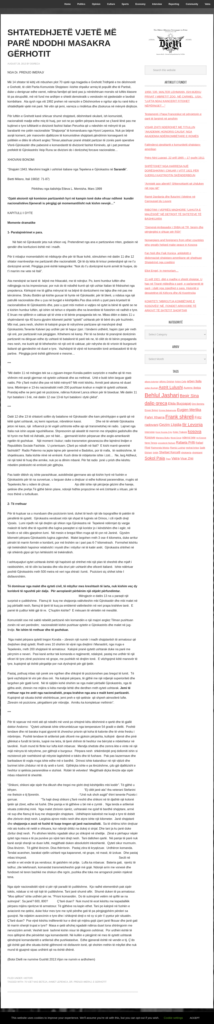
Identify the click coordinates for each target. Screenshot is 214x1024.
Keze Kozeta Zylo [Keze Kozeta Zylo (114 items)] (163, 432)
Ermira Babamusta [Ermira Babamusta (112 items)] (167, 410)
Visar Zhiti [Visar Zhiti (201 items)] (186, 458)
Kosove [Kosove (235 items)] (150, 437)
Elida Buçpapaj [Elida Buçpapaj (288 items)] (179, 403)
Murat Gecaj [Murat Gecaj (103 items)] (176, 438)
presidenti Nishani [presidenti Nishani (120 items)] (166, 443)
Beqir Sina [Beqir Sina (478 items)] (189, 395)
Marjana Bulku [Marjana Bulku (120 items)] (163, 437)
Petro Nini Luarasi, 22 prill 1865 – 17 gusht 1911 (174, 157)
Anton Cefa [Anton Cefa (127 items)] (180, 381)
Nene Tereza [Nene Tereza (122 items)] (151, 443)
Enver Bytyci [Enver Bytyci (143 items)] (151, 410)
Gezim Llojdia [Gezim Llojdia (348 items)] (170, 425)
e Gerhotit (99, 982)
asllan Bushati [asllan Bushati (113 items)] (151, 388)
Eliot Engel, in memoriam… (162, 270)
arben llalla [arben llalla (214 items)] (194, 381)
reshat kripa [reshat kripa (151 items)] (192, 447)
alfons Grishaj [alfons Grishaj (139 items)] (166, 381)
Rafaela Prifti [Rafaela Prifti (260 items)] (185, 442)
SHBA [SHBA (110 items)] (155, 453)
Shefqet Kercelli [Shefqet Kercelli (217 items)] (169, 452)
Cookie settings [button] (173, 1017)
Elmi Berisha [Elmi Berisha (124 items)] (198, 404)
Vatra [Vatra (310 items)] (175, 458)
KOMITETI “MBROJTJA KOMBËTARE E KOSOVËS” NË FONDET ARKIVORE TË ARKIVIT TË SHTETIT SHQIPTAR (170, 306)
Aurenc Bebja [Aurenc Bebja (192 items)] (192, 387)
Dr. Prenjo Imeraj (80, 982)
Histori (28, 978)
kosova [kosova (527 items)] (194, 431)
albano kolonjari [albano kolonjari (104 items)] (152, 381)
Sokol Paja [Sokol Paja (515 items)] (155, 458)
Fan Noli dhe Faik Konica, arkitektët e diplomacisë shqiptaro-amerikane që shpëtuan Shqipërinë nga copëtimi (173, 257)
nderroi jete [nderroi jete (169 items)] (189, 437)
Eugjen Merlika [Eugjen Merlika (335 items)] (189, 410)
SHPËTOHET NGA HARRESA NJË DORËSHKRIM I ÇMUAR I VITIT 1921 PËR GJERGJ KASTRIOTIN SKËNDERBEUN (172, 170)
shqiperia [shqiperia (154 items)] (186, 452)
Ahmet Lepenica (58, 982)
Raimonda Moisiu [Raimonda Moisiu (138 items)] (160, 447)
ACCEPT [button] (195, 1018)
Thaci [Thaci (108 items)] (168, 459)
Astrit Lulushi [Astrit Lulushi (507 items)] (171, 387)
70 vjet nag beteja (35, 982)
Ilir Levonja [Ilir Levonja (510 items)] (192, 424)
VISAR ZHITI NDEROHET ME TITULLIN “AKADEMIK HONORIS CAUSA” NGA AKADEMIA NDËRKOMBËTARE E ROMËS (172, 131)
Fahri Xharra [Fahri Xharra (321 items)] (155, 417)
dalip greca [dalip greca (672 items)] (156, 403)
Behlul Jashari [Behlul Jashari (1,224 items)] (162, 395)
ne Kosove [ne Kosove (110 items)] (201, 438)
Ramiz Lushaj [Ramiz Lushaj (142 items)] (177, 447)
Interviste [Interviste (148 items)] (150, 432)
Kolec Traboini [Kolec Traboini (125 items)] (180, 432)
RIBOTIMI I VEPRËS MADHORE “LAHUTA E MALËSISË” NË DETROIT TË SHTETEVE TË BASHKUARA (173, 214)
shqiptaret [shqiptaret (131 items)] (197, 452)
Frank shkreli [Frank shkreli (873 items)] (179, 417)
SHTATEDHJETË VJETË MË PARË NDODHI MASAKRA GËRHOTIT (65, 43)
